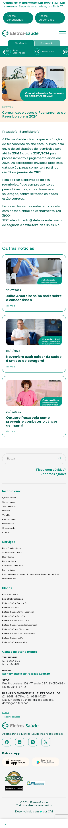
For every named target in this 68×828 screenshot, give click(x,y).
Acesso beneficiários (15, 17)
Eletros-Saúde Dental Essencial (18, 611)
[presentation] (4, 51)
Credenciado (46, 43)
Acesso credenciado (46, 17)
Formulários (8, 570)
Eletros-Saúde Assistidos (14, 642)
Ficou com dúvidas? (51, 469)
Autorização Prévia (12, 552)
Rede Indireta (9, 561)
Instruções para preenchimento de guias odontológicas (30, 574)
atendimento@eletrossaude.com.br (26, 673)
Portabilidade (9, 578)
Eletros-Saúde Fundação (14, 603)
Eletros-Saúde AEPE (12, 638)
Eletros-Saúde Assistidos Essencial (19, 624)
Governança (8, 502)
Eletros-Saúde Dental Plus (15, 620)
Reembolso (8, 556)
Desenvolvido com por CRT (34, 811)
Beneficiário (21, 43)
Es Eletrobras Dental (12, 598)
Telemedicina (9, 506)
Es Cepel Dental (10, 594)
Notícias (6, 510)
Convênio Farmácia (12, 565)
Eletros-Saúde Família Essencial (18, 633)
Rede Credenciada (11, 548)
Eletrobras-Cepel (11, 607)
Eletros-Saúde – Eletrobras (15, 629)
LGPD (5, 532)
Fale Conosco (9, 519)
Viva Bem (7, 515)
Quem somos (9, 497)
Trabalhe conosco (11, 716)
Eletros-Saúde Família (13, 616)
